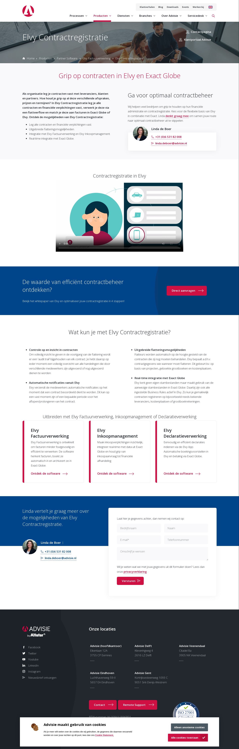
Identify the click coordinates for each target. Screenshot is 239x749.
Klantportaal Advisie (197, 39)
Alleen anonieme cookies (189, 727)
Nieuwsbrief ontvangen (42, 677)
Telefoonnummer (178, 540)
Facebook (34, 647)
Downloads (172, 6)
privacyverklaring (135, 571)
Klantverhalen (147, 6)
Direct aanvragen (183, 290)
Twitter (32, 653)
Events (185, 6)
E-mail (124, 540)
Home (31, 58)
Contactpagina (201, 32)
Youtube (33, 659)
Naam (171, 528)
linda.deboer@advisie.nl (171, 143)
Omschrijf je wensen (132, 551)
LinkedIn (33, 665)
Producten (45, 58)
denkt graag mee (177, 116)
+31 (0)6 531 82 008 (168, 137)
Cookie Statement (104, 735)
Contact (99, 705)
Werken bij (198, 6)
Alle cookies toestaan (184, 737)
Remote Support (134, 705)
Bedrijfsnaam (128, 528)
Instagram (34, 671)
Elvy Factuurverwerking (96, 58)
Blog (160, 6)
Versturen (128, 581)
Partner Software (67, 58)
